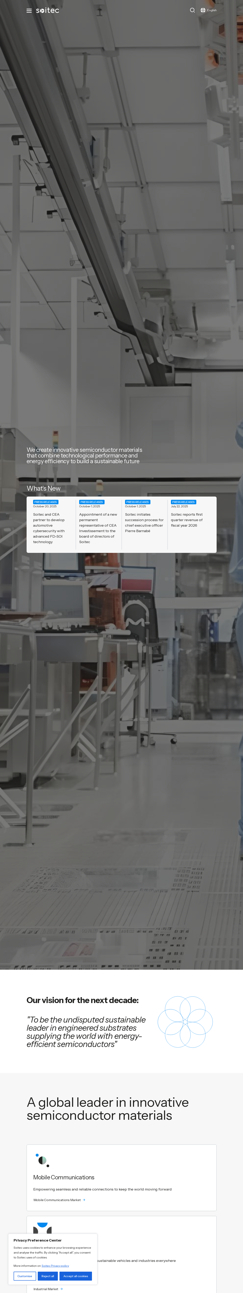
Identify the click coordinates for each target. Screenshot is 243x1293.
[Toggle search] (192, 10)
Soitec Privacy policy (55, 1266)
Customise (24, 1276)
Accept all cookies (76, 1276)
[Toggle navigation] (30, 10)
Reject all (48, 1276)
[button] (121, 1199)
